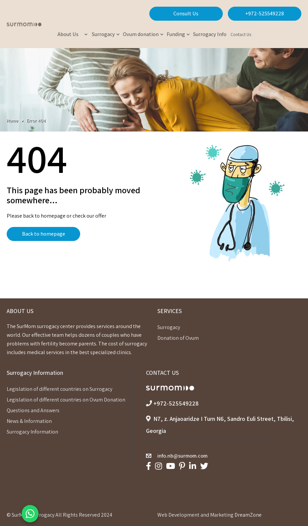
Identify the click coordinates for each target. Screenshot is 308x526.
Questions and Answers (33, 410)
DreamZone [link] (248, 514)
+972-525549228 (264, 13)
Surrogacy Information (32, 431)
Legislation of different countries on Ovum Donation (66, 399)
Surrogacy (168, 327)
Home (12, 120)
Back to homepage (43, 233)
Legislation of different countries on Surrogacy (59, 388)
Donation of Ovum (178, 337)
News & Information (29, 421)
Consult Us (185, 13)
